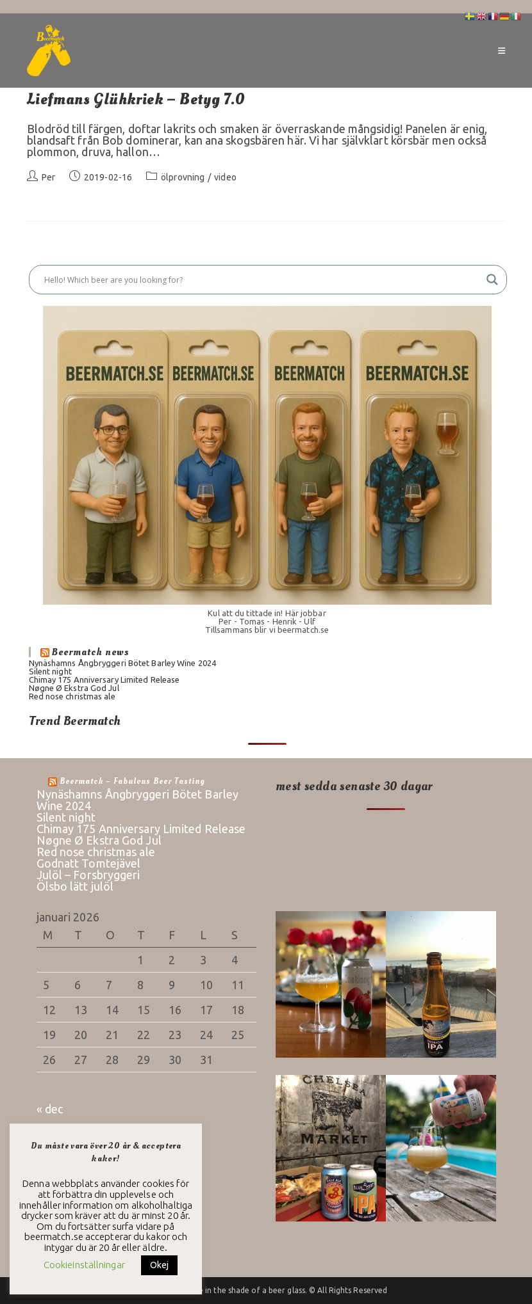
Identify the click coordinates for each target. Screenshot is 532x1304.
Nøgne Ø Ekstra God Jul (74, 687)
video (225, 177)
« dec (50, 1108)
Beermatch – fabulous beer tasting (132, 781)
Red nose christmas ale (72, 696)
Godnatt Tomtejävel (89, 863)
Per (48, 177)
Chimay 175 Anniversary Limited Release (104, 679)
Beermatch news (90, 652)
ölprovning (182, 177)
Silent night (50, 671)
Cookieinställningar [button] (84, 1264)
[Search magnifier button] (492, 280)
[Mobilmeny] (501, 50)
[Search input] (262, 280)
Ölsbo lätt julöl (75, 886)
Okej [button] (159, 1265)
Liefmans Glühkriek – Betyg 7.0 (136, 99)
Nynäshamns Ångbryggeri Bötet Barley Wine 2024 (123, 662)
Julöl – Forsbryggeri (88, 874)
